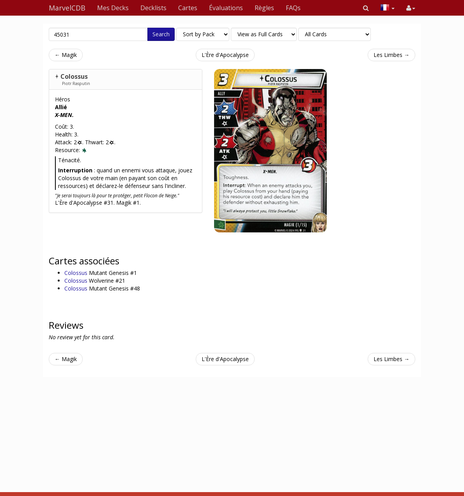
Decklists (153, 8)
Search (161, 34)
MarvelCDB (67, 7)
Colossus (74, 76)
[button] (366, 8)
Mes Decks (113, 8)
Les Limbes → (391, 54)
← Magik (66, 54)
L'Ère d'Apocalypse (225, 54)
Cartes (187, 8)
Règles (264, 8)
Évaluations (226, 8)
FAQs (293, 8)
